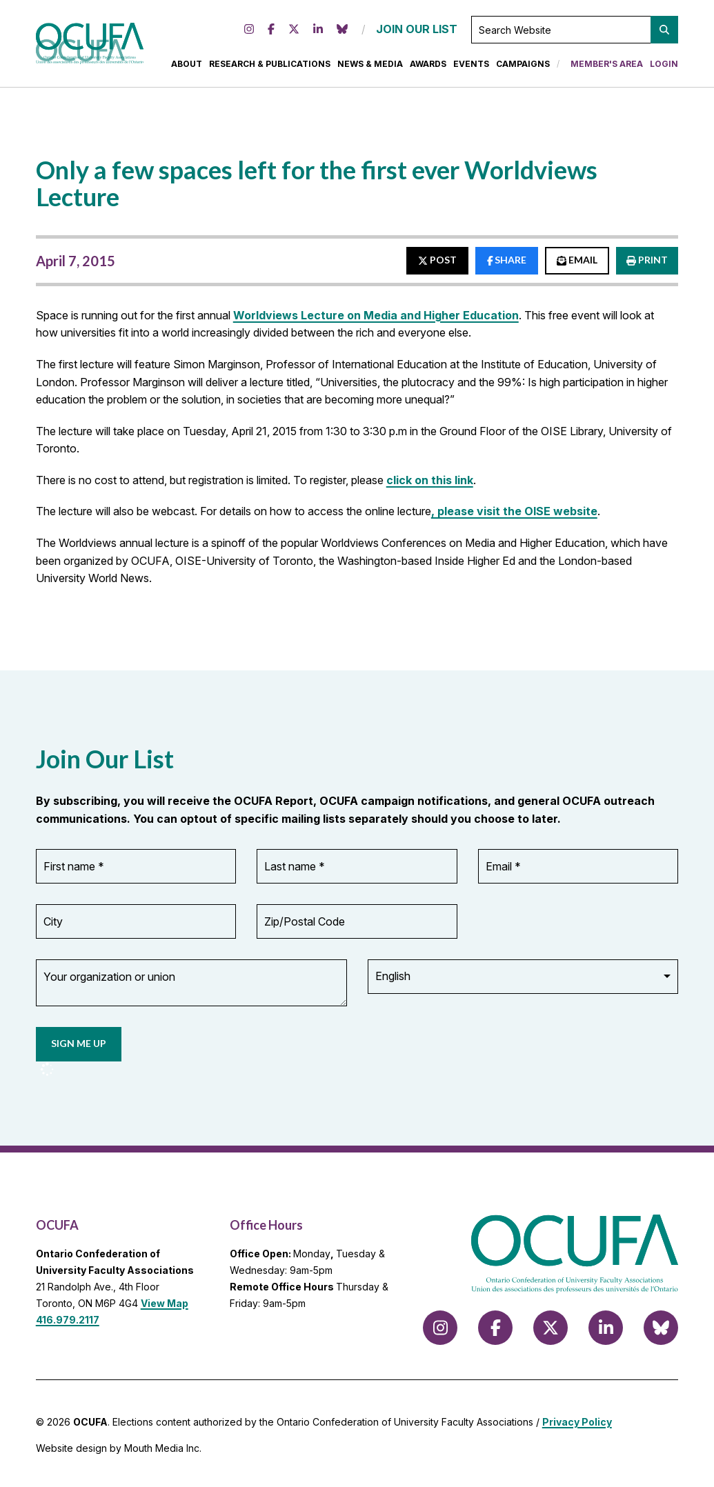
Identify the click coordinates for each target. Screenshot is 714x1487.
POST (437, 269)
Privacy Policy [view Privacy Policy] (577, 1419)
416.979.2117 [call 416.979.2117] (67, 1316)
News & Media (370, 68)
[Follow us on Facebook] (271, 34)
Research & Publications (269, 68)
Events (471, 68)
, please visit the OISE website (514, 521)
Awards (428, 68)
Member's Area (607, 68)
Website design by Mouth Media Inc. (118, 1444)
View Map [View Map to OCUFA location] (164, 1300)
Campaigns (523, 68)
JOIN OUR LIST (416, 34)
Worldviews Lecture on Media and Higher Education (376, 324)
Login (664, 68)
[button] (664, 34)
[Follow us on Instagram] (249, 34)
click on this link (429, 490)
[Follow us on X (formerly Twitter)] (293, 34)
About (186, 68)
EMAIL (577, 269)
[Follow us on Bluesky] (342, 34)
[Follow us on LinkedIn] (318, 34)
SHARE (507, 269)
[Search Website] (574, 34)
